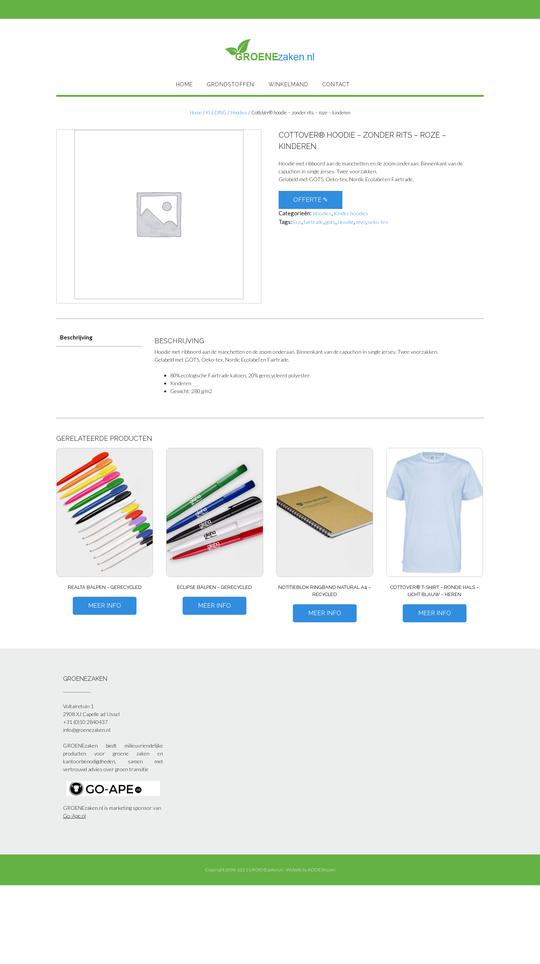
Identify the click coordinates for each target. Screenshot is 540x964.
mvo (361, 222)
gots (330, 222)
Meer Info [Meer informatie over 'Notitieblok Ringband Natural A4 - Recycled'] (324, 613)
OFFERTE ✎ (310, 199)
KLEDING (216, 113)
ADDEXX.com (321, 869)
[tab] (99, 337)
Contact (336, 84)
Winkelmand (288, 84)
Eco (297, 222)
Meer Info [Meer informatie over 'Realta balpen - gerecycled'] (104, 605)
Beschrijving (76, 337)
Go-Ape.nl (74, 815)
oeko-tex (378, 222)
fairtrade (313, 222)
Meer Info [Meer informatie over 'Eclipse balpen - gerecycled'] (214, 605)
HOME (184, 84)
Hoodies (239, 113)
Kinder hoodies (351, 213)
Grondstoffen (230, 84)
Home (196, 113)
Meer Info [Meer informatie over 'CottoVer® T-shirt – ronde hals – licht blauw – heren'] (434, 613)
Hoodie (346, 222)
